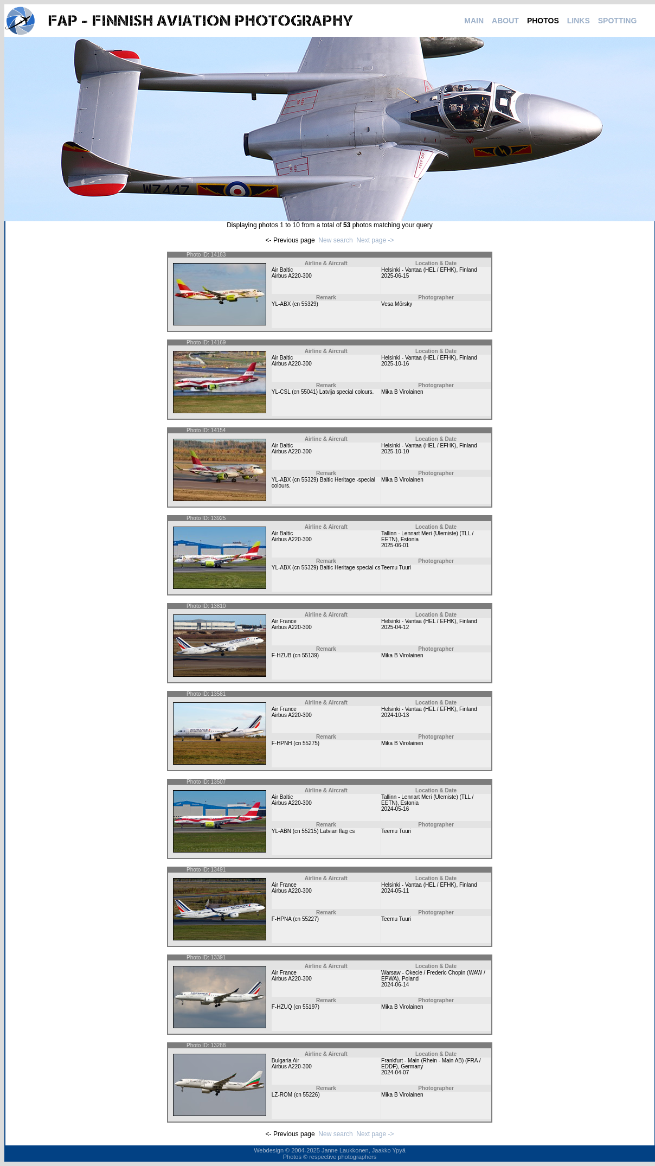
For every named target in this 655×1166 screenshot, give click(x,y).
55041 (308, 392)
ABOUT (505, 20)
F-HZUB (282, 655)
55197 (310, 1007)
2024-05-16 (395, 809)
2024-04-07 (395, 1072)
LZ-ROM (282, 1095)
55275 (310, 743)
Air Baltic (282, 270)
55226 (310, 1095)
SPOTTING (617, 20)
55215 (309, 831)
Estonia (410, 539)
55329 (309, 304)
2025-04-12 (395, 627)
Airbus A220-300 (292, 276)
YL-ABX (281, 304)
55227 (309, 919)
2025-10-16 (395, 364)
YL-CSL (281, 392)
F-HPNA (282, 919)
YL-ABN (281, 831)
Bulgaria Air (285, 1061)
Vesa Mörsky (396, 304)
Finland (468, 270)
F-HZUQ (282, 1007)
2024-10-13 (395, 715)
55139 (309, 655)
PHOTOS (543, 20)
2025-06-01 (395, 545)
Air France (284, 621)
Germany (412, 1066)
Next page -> (375, 240)
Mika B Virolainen (402, 392)
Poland (410, 979)
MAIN (474, 20)
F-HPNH (282, 743)
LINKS (578, 20)
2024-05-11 (395, 891)
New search (335, 240)
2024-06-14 (395, 985)
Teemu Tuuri (396, 568)
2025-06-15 (395, 276)
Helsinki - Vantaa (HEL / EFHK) (418, 270)
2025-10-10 (395, 451)
